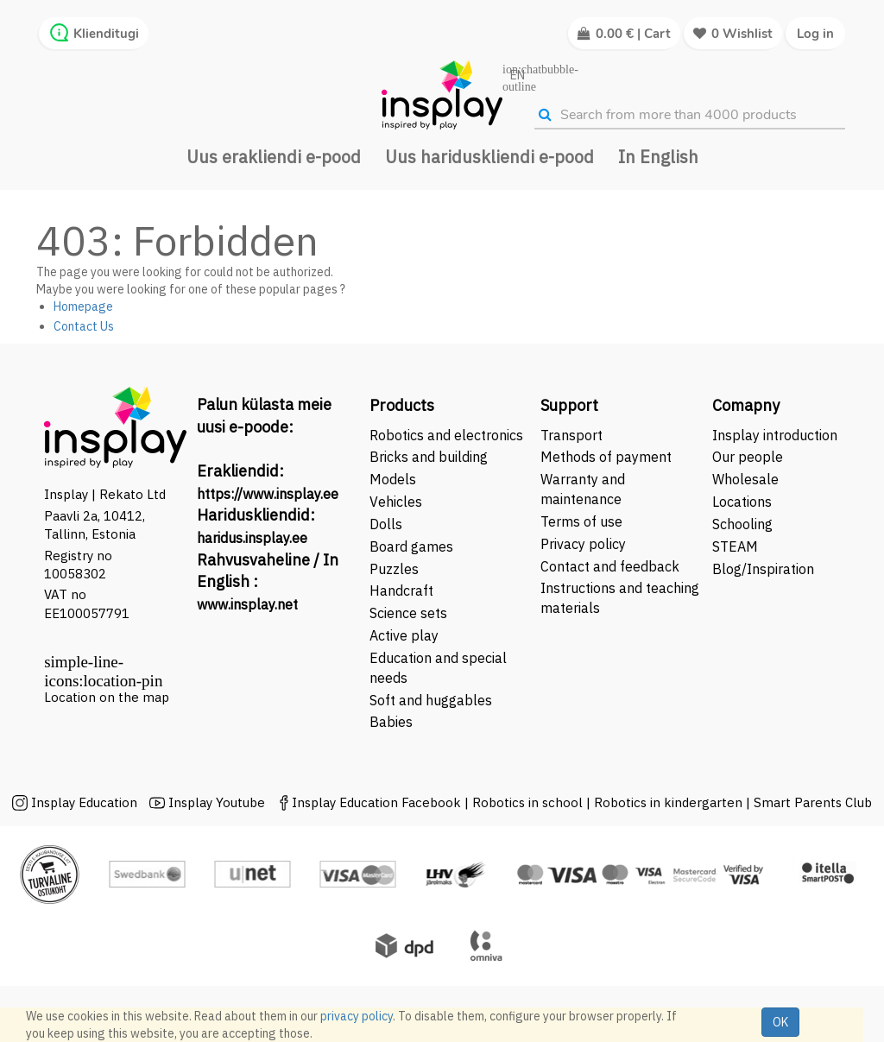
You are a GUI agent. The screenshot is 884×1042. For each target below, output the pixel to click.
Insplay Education (84, 802)
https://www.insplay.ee (267, 493)
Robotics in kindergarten (670, 802)
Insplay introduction (774, 435)
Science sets (410, 613)
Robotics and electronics (446, 435)
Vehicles (395, 501)
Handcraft (401, 590)
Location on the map (106, 697)
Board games (411, 546)
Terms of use (581, 521)
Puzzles (394, 569)
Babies (391, 721)
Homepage (83, 306)
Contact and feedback (609, 566)
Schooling (742, 524)
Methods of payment (606, 456)
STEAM (735, 546)
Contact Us (84, 326)
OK (780, 1022)
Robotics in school (527, 802)
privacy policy (356, 1016)
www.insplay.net (247, 604)
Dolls (385, 524)
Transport (571, 435)
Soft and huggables (430, 700)
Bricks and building (428, 456)
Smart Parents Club (813, 802)
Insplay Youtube (216, 802)
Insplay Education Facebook (376, 802)
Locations (742, 501)
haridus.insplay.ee (252, 537)
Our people (747, 456)
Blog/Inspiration (763, 569)
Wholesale (745, 479)
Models (392, 479)
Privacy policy (583, 544)
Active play (404, 635)
